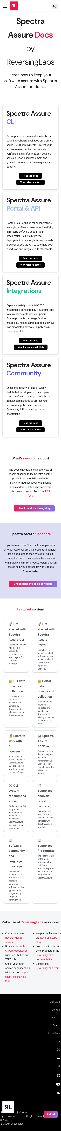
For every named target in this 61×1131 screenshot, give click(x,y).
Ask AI (51, 1114)
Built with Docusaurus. (12, 1123)
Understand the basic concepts (33, 583)
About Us (55, 1001)
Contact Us (54, 1017)
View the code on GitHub (31, 347)
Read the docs (30, 175)
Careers (56, 1009)
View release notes (30, 182)
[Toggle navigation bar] (5, 6)
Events (56, 1025)
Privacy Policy (8, 1112)
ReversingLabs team (47, 968)
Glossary (55, 1041)
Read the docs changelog (34, 508)
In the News (54, 1033)
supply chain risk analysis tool (16, 977)
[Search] (54, 6)
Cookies (23, 1112)
